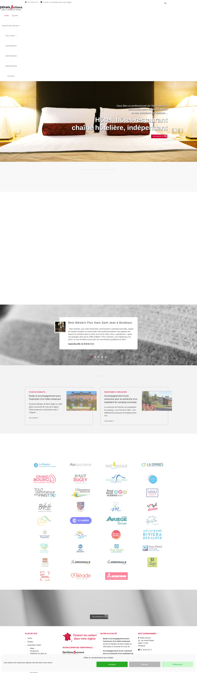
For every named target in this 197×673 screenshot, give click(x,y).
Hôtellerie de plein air (38, 588)
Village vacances (36, 591)
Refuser (144, 664)
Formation (34, 608)
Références (125, 10)
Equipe (30, 577)
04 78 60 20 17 (31, 2)
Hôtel (32, 583)
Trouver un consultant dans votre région (55, 2)
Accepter (112, 664)
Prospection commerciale (40, 613)
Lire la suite (33, 352)
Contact (167, 10)
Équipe (79, 10)
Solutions (110, 10)
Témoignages (154, 10)
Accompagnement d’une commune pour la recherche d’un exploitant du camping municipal (120, 333)
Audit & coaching (36, 615)
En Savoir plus (157, 71)
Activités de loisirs (37, 596)
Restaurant (34, 586)
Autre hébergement (37, 593)
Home (70, 10)
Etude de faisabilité (37, 326)
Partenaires (139, 10)
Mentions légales (34, 640)
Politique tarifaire (36, 618)
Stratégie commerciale (38, 610)
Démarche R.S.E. (37, 603)
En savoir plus (99, 551)
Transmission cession (38, 623)
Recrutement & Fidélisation (115, 326)
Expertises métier (93, 10)
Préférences (177, 664)
